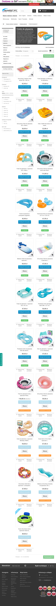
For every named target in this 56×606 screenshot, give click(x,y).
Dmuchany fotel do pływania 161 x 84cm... (24, 124)
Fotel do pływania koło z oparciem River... (24, 394)
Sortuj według (19, 51)
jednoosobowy (8, 130)
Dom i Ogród (5, 579)
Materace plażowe (5, 48)
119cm (6, 112)
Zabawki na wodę (7, 63)
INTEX (6, 88)
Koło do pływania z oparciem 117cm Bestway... (45, 349)
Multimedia (4, 590)
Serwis (12, 586)
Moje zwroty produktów (25, 576)
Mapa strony (14, 596)
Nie (5, 121)
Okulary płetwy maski (6, 53)
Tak (5, 123)
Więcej (18, 43)
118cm (6, 110)
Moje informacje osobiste (25, 582)
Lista (53, 51)
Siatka (50, 51)
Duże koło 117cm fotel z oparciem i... (45, 439)
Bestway (6, 86)
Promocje (13, 574)
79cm (5, 108)
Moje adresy (22, 580)
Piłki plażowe (6, 56)
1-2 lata (6, 99)
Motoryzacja (4, 588)
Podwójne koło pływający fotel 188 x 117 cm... (45, 304)
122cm (6, 114)
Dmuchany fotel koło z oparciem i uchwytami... (24, 484)
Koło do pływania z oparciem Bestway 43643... (24, 439)
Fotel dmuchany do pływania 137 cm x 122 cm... (45, 214)
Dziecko (3, 581)
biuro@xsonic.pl (47, 580)
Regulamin (13, 588)
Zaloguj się (50, 4)
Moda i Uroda (5, 586)
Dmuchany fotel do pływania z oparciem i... (45, 259)
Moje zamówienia (24, 574)
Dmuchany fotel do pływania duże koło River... (45, 169)
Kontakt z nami (43, 4)
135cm (6, 116)
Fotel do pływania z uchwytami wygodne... (25, 214)
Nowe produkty (14, 576)
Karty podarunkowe (34, 4)
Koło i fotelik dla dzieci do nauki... (45, 124)
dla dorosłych (7, 101)
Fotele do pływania (5, 42)
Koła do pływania (7, 45)
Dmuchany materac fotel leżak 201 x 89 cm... (24, 79)
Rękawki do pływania (6, 60)
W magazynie (7, 81)
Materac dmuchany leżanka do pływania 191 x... (44, 484)
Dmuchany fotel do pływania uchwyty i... (45, 394)
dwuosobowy (7, 128)
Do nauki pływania (5, 37)
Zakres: (3, 93)
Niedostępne (7, 79)
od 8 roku (6, 103)
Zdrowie (4, 595)
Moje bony (22, 584)
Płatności (13, 594)
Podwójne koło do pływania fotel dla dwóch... (24, 349)
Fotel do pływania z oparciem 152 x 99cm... (25, 169)
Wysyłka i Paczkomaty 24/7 (13, 583)
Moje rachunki (23, 578)
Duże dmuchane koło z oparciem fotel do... (24, 529)
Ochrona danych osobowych (13, 591)
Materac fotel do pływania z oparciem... (24, 259)
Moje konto (23, 572)
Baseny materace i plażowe (4, 576)
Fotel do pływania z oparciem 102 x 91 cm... (25, 304)
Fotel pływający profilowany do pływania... (44, 79)
